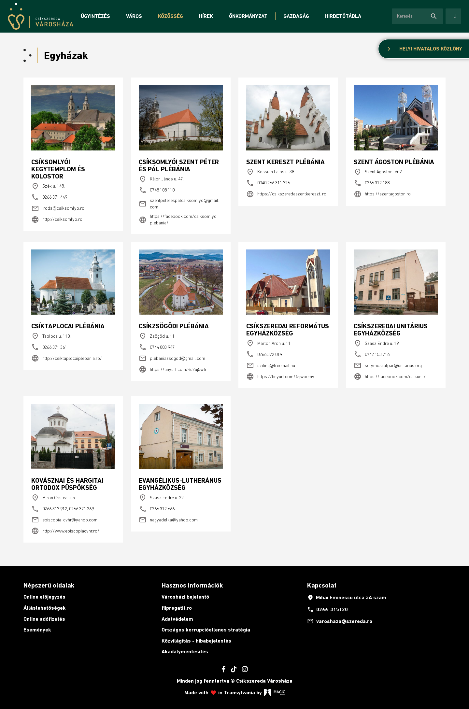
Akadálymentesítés (185, 651)
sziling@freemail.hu (270, 365)
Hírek (206, 16)
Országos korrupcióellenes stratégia (206, 630)
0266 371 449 (49, 197)
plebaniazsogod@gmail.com (172, 358)
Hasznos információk (192, 585)
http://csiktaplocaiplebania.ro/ (66, 358)
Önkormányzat (248, 16)
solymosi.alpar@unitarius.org (388, 365)
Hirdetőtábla (343, 16)
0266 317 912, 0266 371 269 (62, 509)
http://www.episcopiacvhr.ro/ (65, 531)
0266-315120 (327, 609)
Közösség (170, 16)
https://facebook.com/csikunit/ (390, 376)
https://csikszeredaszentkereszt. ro (286, 194)
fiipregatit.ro (177, 608)
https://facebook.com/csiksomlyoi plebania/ (178, 219)
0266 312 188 (372, 183)
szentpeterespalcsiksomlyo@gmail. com (179, 203)
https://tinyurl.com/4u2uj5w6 (172, 369)
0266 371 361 (49, 347)
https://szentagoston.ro (382, 194)
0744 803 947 (157, 347)
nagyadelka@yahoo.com (168, 520)
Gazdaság (296, 16)
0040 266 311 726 (268, 183)
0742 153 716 (372, 354)
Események (37, 630)
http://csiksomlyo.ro (56, 219)
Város (134, 16)
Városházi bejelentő (185, 597)
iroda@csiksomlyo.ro (57, 208)
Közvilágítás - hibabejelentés (196, 641)
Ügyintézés (95, 16)
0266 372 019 (264, 354)
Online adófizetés (44, 619)
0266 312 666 (157, 509)
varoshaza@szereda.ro (339, 621)
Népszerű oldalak (48, 585)
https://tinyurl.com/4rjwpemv (280, 376)
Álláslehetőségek (44, 608)
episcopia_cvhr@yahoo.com (64, 520)
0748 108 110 (157, 190)
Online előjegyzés (44, 597)
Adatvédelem (177, 619)
